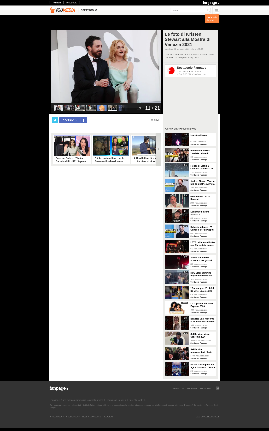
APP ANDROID (205, 388)
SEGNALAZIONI (177, 388)
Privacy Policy (57, 417)
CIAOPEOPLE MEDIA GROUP (207, 417)
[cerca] (190, 10)
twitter (56, 3)
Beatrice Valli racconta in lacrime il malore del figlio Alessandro (202, 320)
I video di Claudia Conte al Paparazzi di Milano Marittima (201, 167)
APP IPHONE (192, 388)
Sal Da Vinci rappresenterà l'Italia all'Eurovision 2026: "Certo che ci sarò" (201, 351)
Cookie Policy (73, 417)
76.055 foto (196, 71)
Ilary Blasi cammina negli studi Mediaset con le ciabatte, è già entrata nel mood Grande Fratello (201, 274)
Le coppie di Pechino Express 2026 (201, 304)
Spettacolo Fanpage (191, 67)
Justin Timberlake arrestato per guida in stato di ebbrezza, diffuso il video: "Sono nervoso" (202, 259)
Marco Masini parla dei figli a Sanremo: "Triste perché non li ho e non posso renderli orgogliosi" (202, 366)
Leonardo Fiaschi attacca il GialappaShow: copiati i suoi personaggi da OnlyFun (202, 213)
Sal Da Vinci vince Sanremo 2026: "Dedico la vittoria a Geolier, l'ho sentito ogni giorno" (200, 335)
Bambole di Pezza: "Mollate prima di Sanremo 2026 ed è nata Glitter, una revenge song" (200, 152)
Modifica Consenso (91, 417)
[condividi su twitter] (55, 120)
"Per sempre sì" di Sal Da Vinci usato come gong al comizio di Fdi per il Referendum (202, 289)
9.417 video (182, 71)
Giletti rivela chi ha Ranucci (200, 197)
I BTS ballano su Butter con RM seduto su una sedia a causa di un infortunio (202, 244)
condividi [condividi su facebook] (70, 120)
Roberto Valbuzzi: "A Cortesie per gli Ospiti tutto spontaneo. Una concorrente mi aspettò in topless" (202, 228)
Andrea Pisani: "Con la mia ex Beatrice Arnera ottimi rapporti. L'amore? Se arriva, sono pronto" (202, 182)
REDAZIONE (108, 417)
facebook (71, 3)
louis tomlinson (198, 135)
